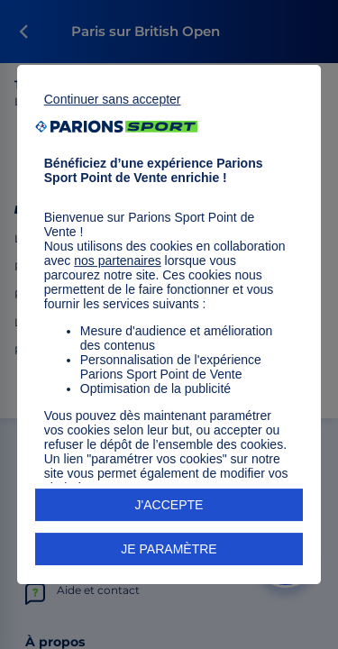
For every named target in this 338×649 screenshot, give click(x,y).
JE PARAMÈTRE (168, 549)
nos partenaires (117, 260)
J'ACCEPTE (169, 505)
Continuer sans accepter (112, 99)
